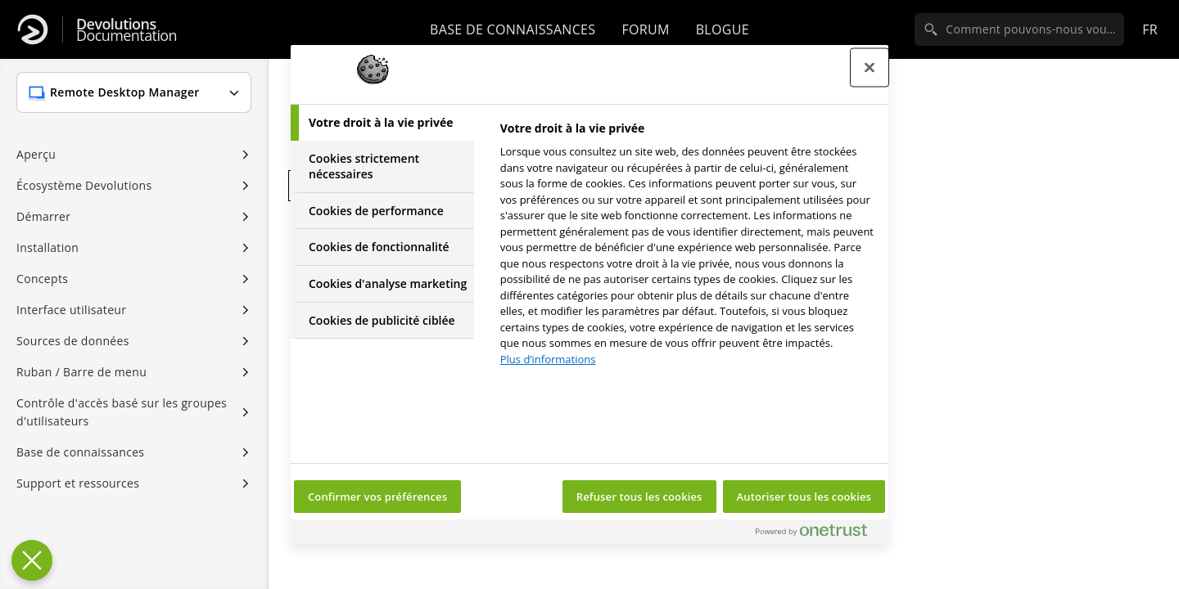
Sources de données (72, 340)
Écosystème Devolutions (83, 185)
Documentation (126, 30)
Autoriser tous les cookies (804, 496)
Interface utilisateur (71, 309)
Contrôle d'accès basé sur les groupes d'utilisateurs (121, 412)
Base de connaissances (512, 29)
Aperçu (36, 154)
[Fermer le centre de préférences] (870, 68)
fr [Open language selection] (1150, 29)
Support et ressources (77, 483)
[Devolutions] (32, 29)
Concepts (42, 278)
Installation (47, 247)
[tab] (382, 123)
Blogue (722, 29)
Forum (645, 29)
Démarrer (43, 216)
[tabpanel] (687, 248)
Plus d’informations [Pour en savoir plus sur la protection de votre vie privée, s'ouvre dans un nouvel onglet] (548, 359)
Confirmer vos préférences (377, 496)
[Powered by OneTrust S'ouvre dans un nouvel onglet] (818, 534)
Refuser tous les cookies (639, 496)
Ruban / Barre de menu (81, 372)
